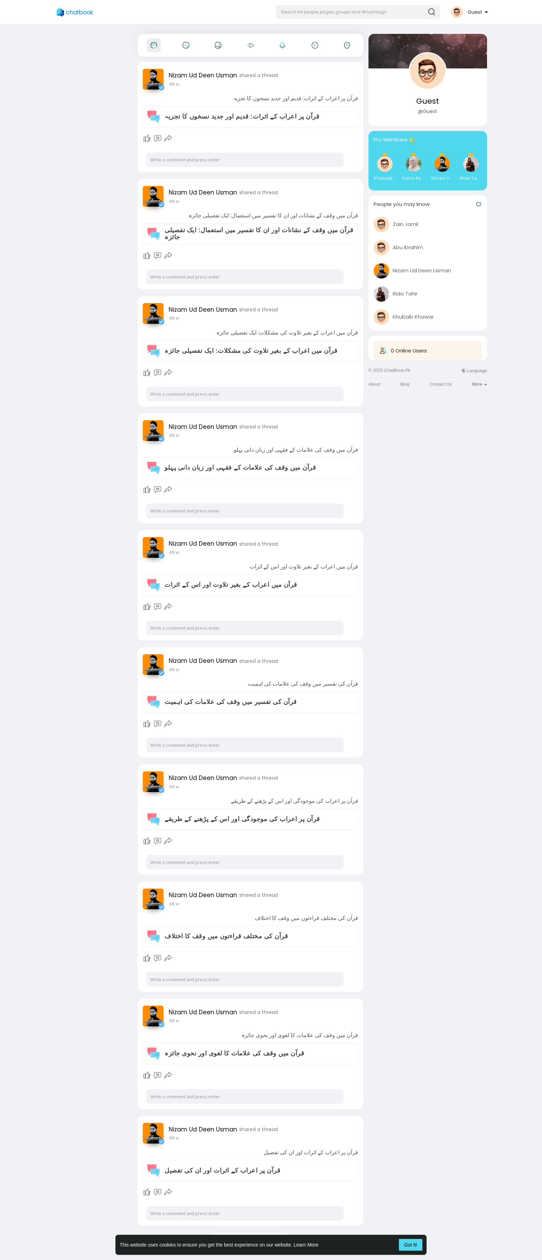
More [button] (479, 384)
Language (474, 370)
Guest (427, 101)
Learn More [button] (306, 1245)
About (374, 384)
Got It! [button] (410, 1245)
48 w (174, 84)
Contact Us (441, 384)
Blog (404, 384)
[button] (358, 12)
